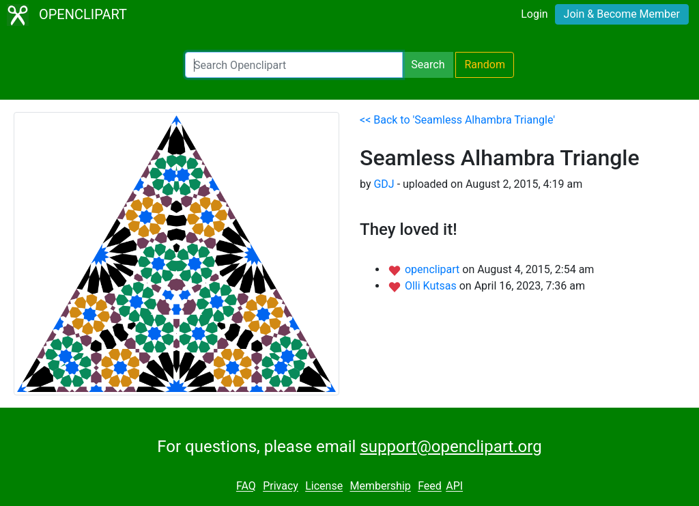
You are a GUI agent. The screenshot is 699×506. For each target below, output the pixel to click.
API (454, 486)
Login (534, 14)
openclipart (433, 269)
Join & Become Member (622, 14)
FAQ (246, 486)
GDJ (383, 184)
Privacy (280, 486)
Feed (430, 486)
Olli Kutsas (432, 285)
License (324, 486)
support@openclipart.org (450, 446)
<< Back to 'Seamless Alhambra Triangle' (457, 119)
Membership (380, 486)
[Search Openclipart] (294, 65)
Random (484, 64)
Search (427, 64)
